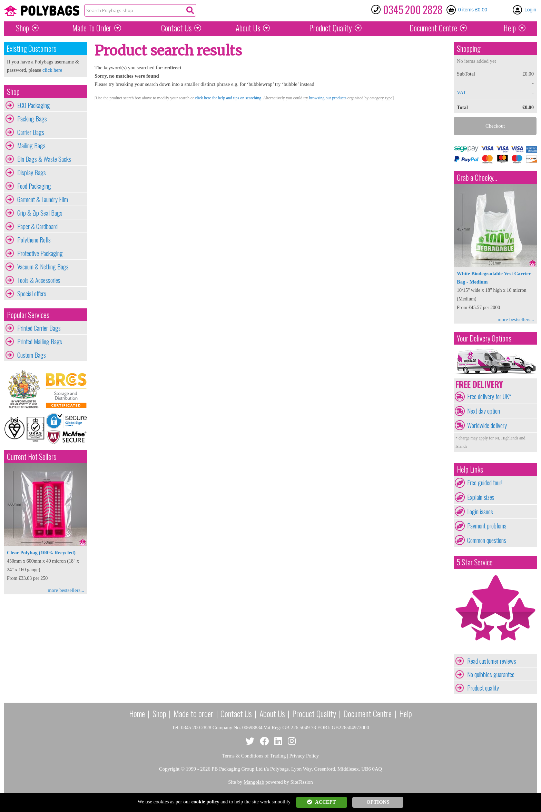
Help (509, 28)
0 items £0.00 (472, 9)
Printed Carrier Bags (39, 328)
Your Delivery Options (484, 338)
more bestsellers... (66, 590)
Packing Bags (32, 119)
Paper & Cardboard (37, 226)
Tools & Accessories (38, 280)
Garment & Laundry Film (42, 199)
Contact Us (176, 28)
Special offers (31, 293)
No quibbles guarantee (490, 674)
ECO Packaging (33, 105)
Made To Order (91, 28)
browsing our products (327, 98)
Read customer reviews (491, 661)
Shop (22, 28)
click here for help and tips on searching (228, 98)
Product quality (483, 688)
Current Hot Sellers (31, 456)
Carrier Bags (30, 132)
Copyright (169, 769)
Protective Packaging (40, 253)
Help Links (470, 469)
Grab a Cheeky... (477, 177)
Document (433, 28)
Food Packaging (34, 186)
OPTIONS (377, 802)
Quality (330, 28)
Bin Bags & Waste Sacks (44, 159)
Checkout (495, 126)
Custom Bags (31, 355)
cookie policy (205, 801)
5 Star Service (475, 562)
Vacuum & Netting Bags (43, 267)
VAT (461, 92)
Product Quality (314, 713)
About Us (248, 28)
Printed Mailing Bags (39, 341)
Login (530, 9)
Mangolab (254, 782)
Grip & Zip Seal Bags (39, 213)
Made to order (193, 713)
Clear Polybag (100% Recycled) (41, 552)
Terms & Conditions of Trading (254, 756)
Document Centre (367, 713)
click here (52, 70)
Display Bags (31, 172)
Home (137, 713)
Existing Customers (31, 48)
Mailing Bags (31, 145)
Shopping (469, 48)
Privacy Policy (304, 756)
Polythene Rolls (34, 240)
